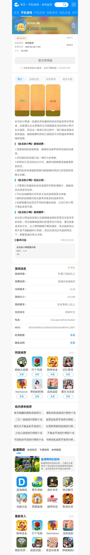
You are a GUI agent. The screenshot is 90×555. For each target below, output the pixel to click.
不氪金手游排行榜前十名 (61, 433)
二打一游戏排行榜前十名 (28, 419)
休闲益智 (47, 4)
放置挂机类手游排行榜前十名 (61, 419)
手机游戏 (33, 4)
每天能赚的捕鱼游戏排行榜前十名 (29, 412)
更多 (72, 352)
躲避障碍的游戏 (50, 459)
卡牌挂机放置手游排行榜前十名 (61, 439)
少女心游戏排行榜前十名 (28, 433)
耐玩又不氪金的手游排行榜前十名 (29, 426)
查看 (22, 374)
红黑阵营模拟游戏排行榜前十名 (61, 426)
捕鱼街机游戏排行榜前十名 (61, 412)
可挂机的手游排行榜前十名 (29, 439)
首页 (22, 4)
